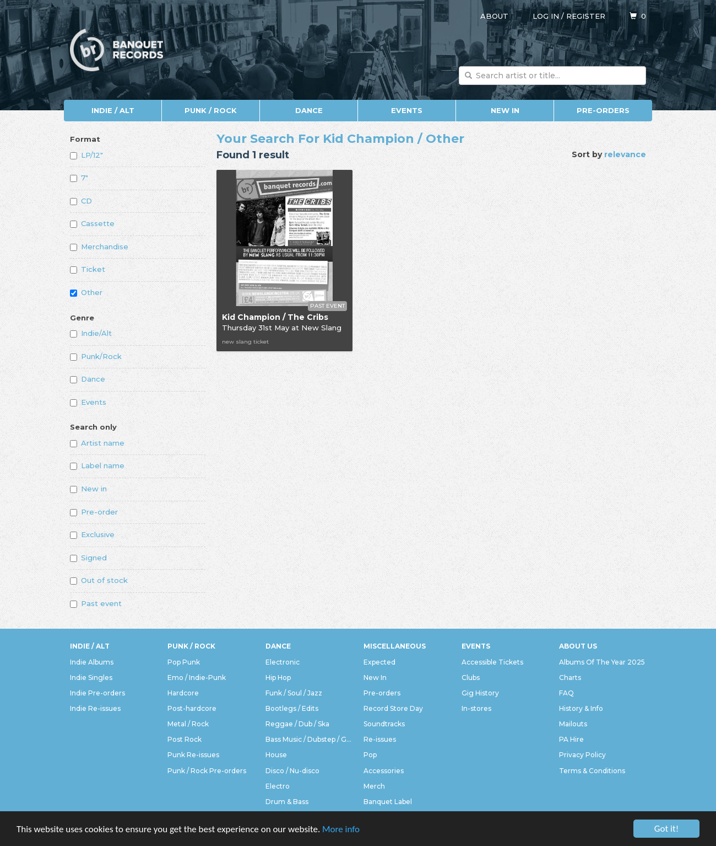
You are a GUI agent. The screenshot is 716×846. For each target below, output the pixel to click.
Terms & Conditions (592, 771)
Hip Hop (278, 677)
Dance (309, 110)
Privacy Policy (582, 755)
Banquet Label (388, 801)
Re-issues (380, 739)
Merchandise (99, 246)
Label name (97, 465)
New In (505, 110)
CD (81, 200)
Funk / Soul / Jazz (293, 693)
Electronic (282, 662)
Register (585, 16)
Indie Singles (91, 677)
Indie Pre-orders (97, 693)
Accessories (384, 771)
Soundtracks (384, 724)
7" (79, 177)
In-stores (476, 708)
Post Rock (184, 739)
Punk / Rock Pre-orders (206, 771)
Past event (96, 603)
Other (86, 292)
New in (88, 488)
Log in (546, 16)
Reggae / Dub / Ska (297, 724)
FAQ (566, 693)
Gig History (480, 693)
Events (406, 110)
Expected (379, 662)
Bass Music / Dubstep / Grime (308, 739)
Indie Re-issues (95, 708)
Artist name (97, 442)
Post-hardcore (191, 708)
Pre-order (94, 511)
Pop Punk (183, 662)
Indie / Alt (112, 110)
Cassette (92, 223)
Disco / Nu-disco (292, 771)
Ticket (87, 269)
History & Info (581, 708)
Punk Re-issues (193, 755)
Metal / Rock (188, 724)
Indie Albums (91, 662)
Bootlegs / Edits (291, 708)
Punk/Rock (96, 356)
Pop (370, 755)
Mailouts (573, 724)
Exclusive (92, 534)
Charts (570, 677)
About (494, 16)
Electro (277, 786)
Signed (88, 557)
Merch (374, 786)
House (276, 755)
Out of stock (99, 580)
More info (341, 830)
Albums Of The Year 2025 (602, 662)
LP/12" (86, 155)
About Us (578, 646)
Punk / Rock (211, 110)
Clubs (471, 677)
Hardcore (183, 693)
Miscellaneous (395, 646)
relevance (625, 154)
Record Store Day (393, 708)
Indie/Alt (91, 333)
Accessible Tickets (492, 662)
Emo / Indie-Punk (196, 677)
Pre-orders (603, 110)
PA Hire (571, 739)
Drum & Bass (286, 801)
